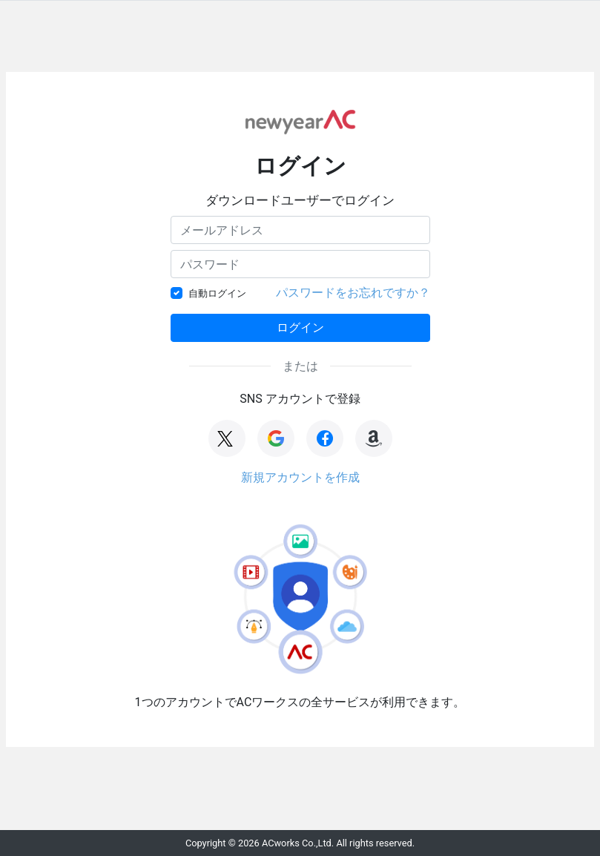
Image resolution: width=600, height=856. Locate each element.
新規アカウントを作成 (300, 477)
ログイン (300, 327)
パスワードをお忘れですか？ (353, 293)
